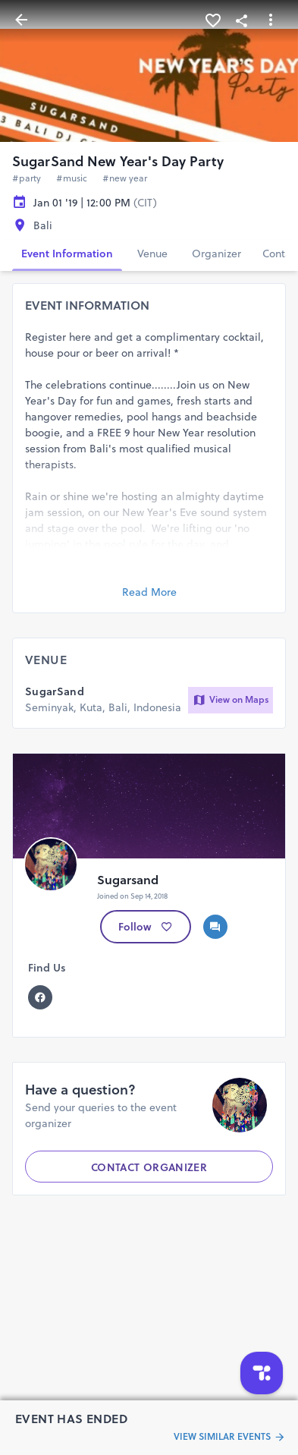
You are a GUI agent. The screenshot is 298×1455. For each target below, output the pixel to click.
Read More (149, 592)
